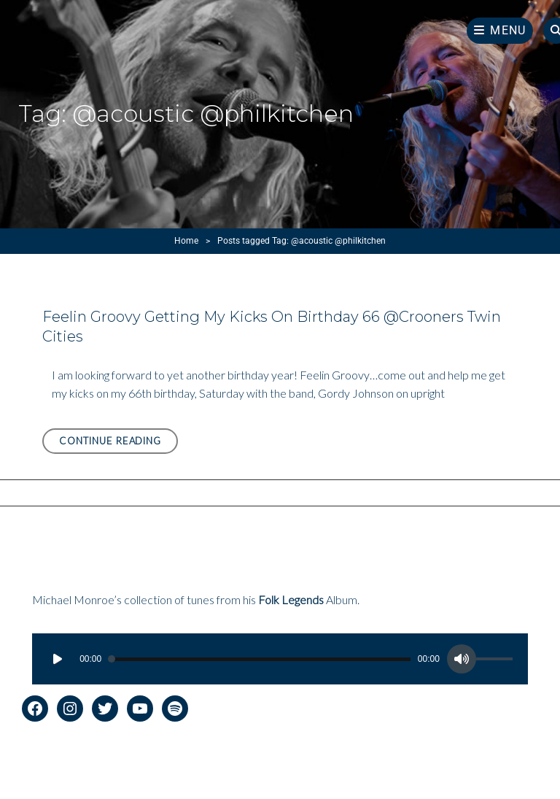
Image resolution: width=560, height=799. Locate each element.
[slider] (260, 659)
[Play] (57, 658)
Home (186, 241)
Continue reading (118, 443)
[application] (280, 658)
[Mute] (461, 658)
